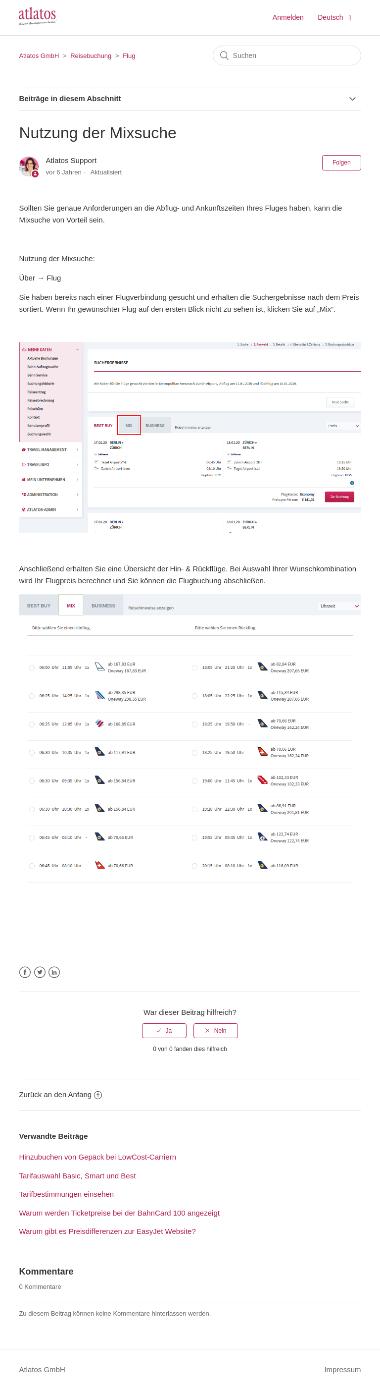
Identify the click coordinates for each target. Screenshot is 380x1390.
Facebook (25, 972)
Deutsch (331, 17)
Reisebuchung (90, 55)
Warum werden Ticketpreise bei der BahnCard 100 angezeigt (119, 1213)
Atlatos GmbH (39, 55)
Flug (129, 55)
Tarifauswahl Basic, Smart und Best (77, 1175)
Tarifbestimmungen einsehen (66, 1194)
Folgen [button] (341, 162)
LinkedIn (54, 972)
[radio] (164, 1030)
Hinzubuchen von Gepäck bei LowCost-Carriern (97, 1157)
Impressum (342, 1369)
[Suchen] (287, 55)
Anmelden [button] (288, 17)
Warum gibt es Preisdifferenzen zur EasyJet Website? (107, 1231)
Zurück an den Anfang (60, 1094)
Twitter (40, 972)
